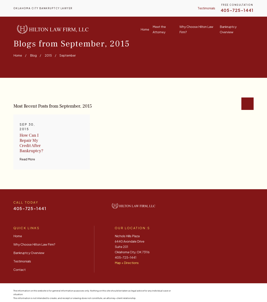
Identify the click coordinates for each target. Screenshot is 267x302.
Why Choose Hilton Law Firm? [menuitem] (196, 29)
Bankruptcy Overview (28, 253)
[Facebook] (222, 207)
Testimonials (206, 8)
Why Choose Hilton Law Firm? (34, 244)
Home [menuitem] (145, 29)
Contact (19, 270)
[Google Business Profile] (251, 207)
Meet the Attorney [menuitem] (159, 29)
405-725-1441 (237, 10)
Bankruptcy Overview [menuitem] (228, 29)
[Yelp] (232, 207)
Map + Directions (127, 263)
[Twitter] (242, 207)
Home (17, 236)
